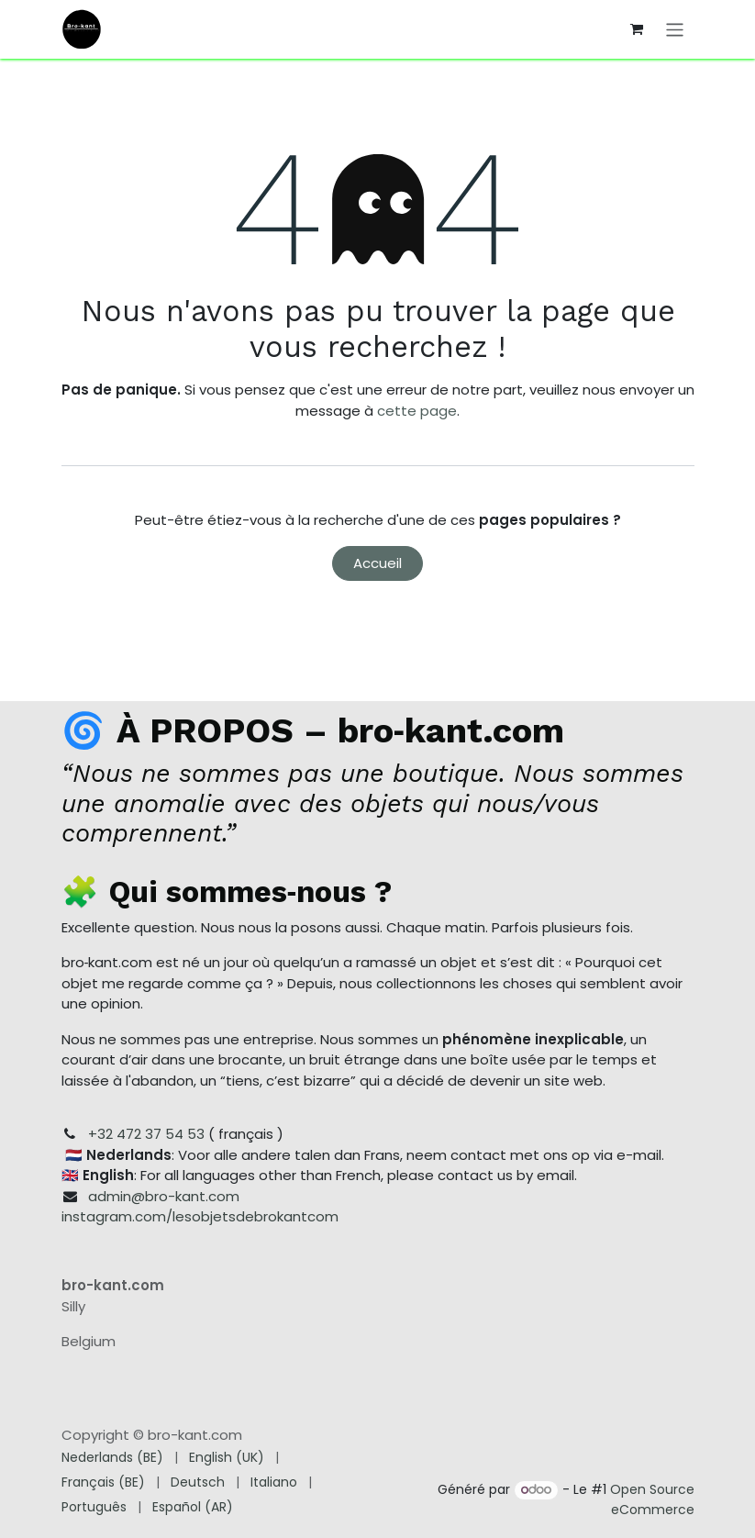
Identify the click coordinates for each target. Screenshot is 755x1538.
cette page (417, 410)
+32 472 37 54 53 (146, 1133)
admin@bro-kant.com (163, 1196)
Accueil (377, 563)
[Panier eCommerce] (636, 29)
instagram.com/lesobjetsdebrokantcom (200, 1216)
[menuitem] (112, 1457)
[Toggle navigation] (674, 29)
